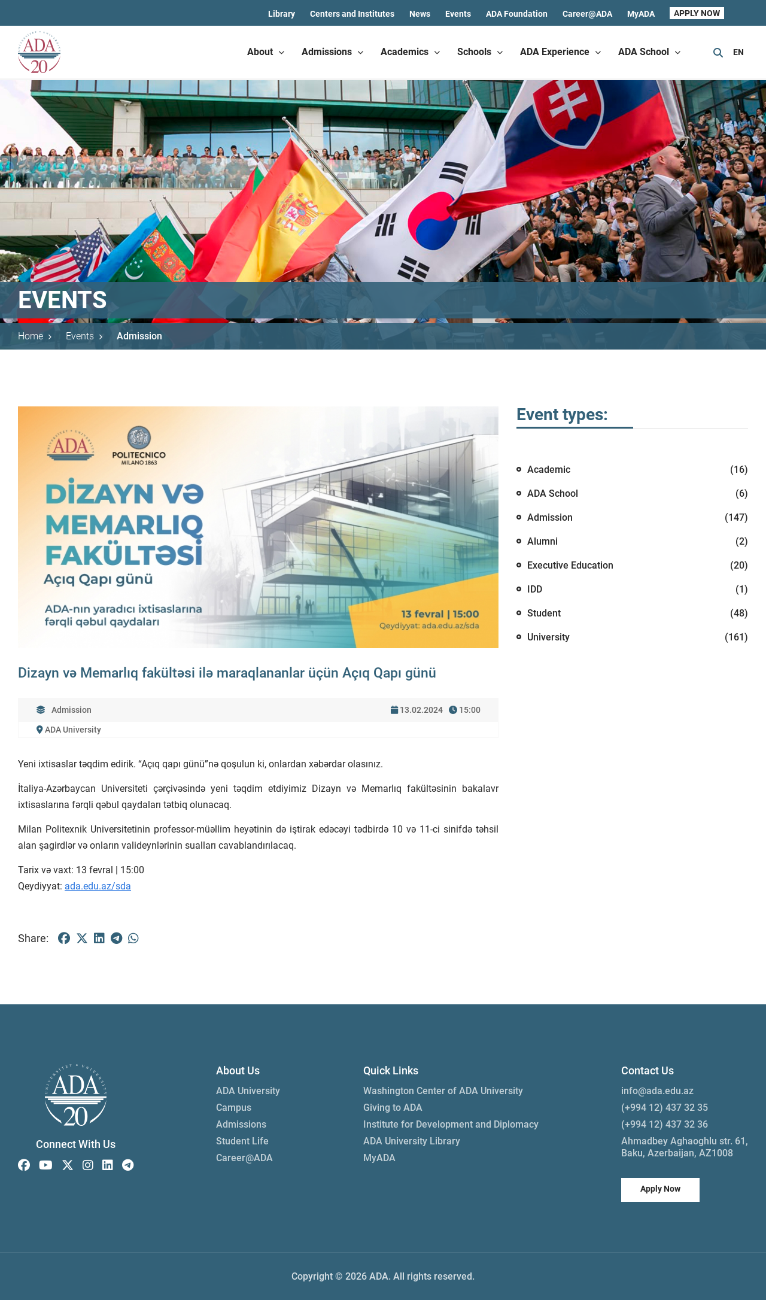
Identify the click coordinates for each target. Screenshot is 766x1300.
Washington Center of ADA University (443, 1091)
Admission (139, 336)
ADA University (248, 1091)
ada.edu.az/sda (98, 886)
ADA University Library (411, 1141)
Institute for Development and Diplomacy (451, 1124)
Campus (233, 1107)
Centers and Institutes (352, 14)
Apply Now (660, 1188)
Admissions (241, 1124)
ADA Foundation (517, 14)
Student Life (242, 1141)
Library (281, 14)
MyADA (641, 14)
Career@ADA (587, 14)
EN (738, 52)
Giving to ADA (392, 1107)
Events (458, 14)
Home (34, 336)
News (419, 14)
